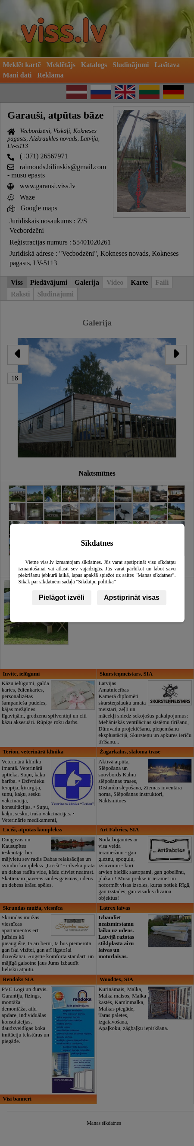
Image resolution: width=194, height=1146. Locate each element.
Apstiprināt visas (132, 597)
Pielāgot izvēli (61, 597)
